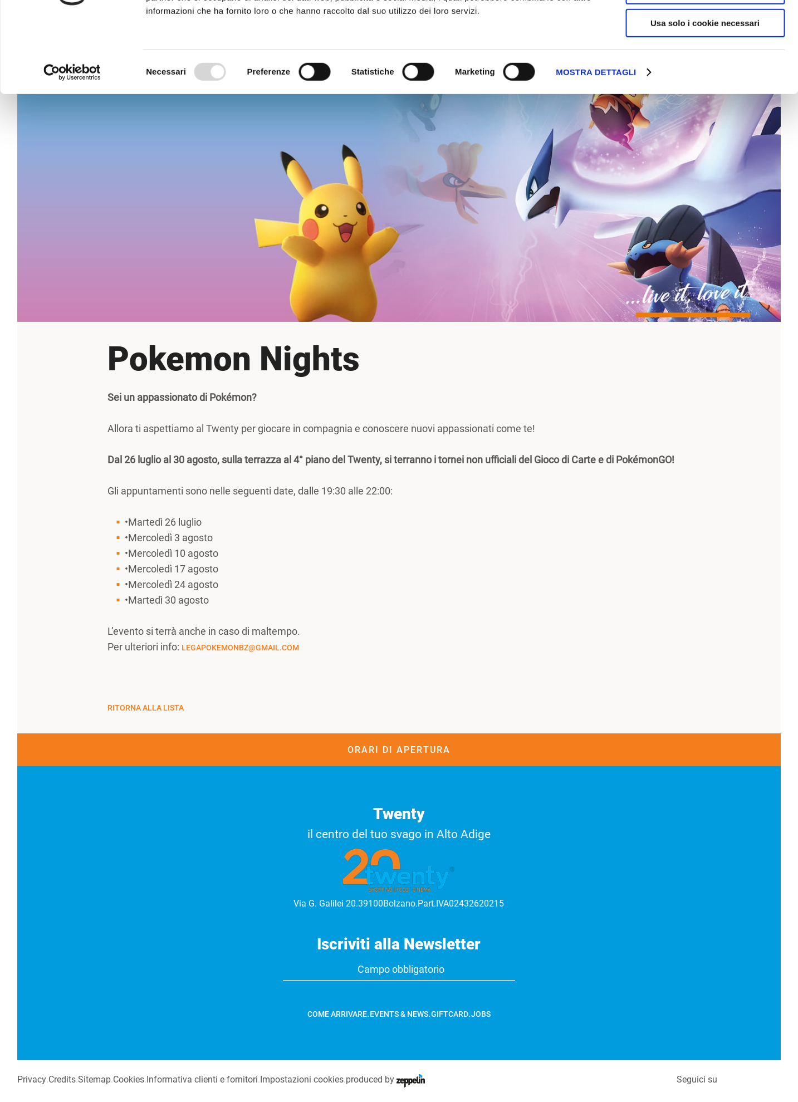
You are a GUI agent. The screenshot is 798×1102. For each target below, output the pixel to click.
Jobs (481, 1014)
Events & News (399, 1014)
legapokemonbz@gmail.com (240, 647)
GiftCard (449, 1014)
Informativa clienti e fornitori (201, 1079)
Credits (61, 1079)
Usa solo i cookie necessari (705, 92)
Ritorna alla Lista (145, 707)
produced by (384, 1079)
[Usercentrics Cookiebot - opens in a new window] (72, 142)
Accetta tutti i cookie (705, 27)
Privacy (31, 1079)
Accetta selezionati (704, 60)
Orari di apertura (399, 750)
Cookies (128, 1079)
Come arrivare (337, 1014)
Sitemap (93, 1079)
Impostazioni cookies (301, 1079)
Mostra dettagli (596, 141)
